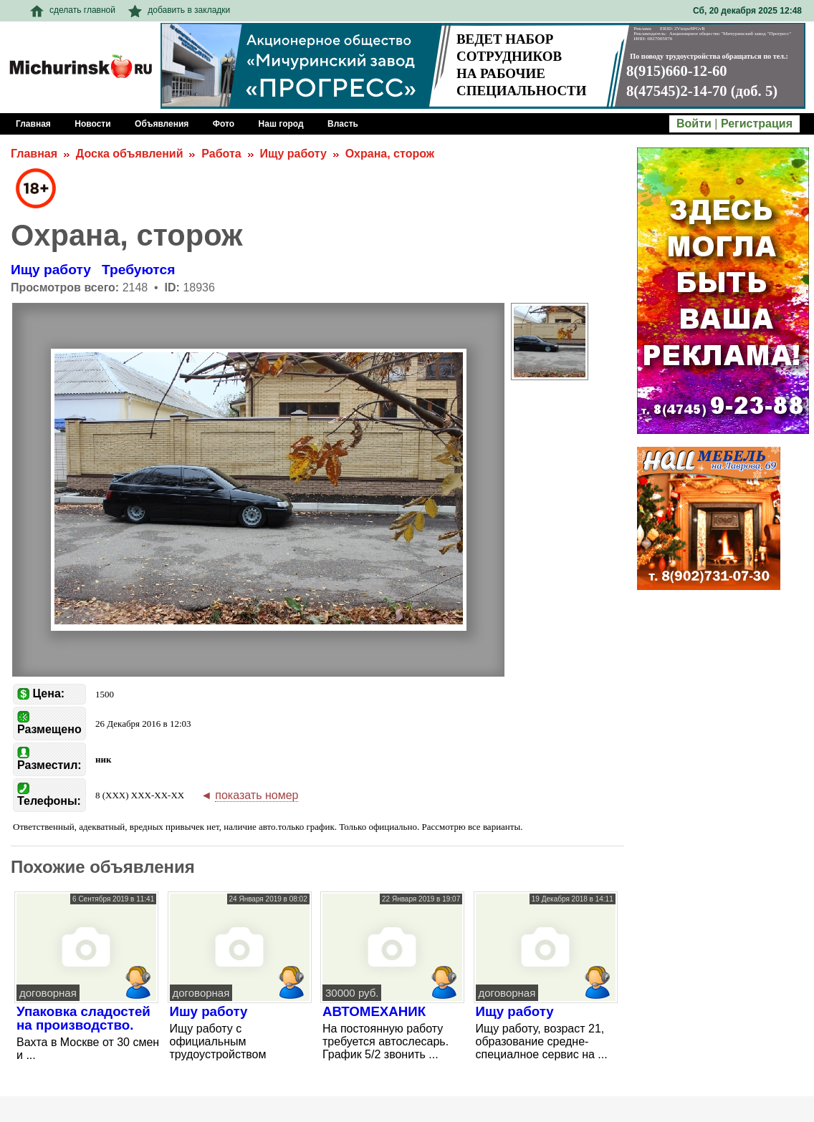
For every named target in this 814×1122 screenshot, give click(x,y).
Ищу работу (292, 153)
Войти (694, 123)
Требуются (138, 269)
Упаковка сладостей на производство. (83, 1018)
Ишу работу (209, 1011)
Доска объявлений (129, 153)
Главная (34, 153)
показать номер (256, 795)
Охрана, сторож (389, 153)
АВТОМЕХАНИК (374, 1011)
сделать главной (72, 10)
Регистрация (757, 123)
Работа (221, 153)
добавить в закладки (179, 10)
